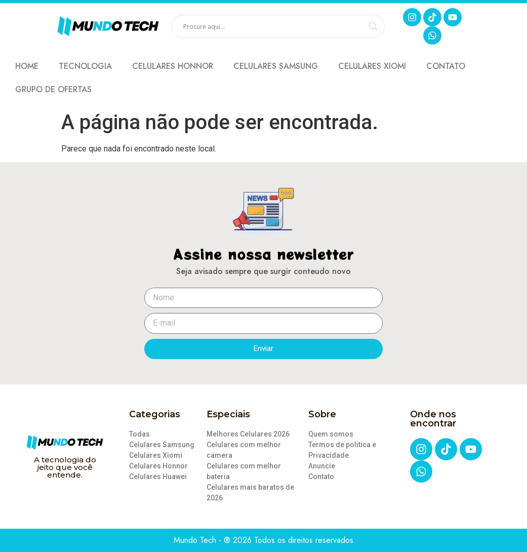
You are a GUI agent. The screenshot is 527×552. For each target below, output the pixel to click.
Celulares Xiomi (372, 66)
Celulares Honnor (172, 66)
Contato (445, 66)
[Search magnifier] (373, 26)
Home (26, 66)
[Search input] (273, 26)
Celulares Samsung (275, 66)
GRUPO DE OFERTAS (53, 89)
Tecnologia (85, 66)
